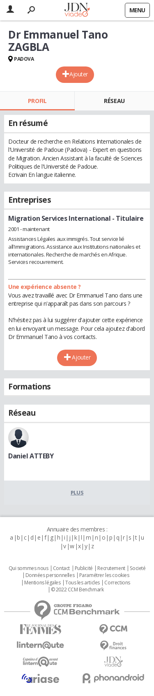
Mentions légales (42, 583)
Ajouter (78, 74)
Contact (61, 568)
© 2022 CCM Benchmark (77, 590)
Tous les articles (82, 583)
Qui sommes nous (28, 568)
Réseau (114, 101)
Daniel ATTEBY (31, 455)
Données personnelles (50, 575)
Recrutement (111, 568)
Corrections (117, 583)
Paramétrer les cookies (104, 575)
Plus (77, 492)
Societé (137, 568)
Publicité (84, 568)
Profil (37, 101)
